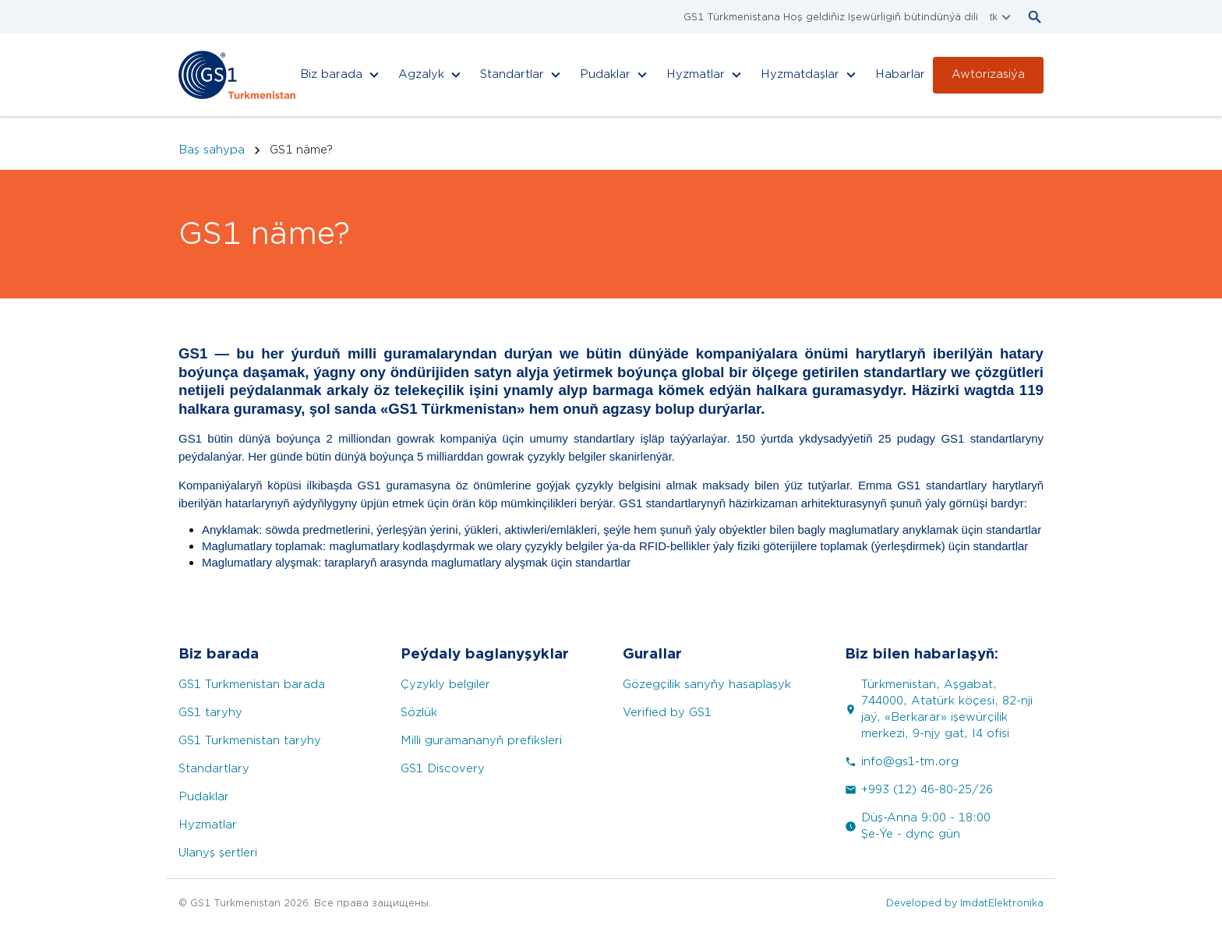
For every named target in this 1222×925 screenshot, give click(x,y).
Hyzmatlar (207, 824)
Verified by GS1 (667, 712)
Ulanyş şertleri (217, 853)
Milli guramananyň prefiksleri (481, 740)
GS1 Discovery (443, 768)
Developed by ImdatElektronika (965, 903)
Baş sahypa (211, 150)
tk (1002, 17)
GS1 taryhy (210, 712)
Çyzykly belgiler (445, 684)
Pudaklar (203, 796)
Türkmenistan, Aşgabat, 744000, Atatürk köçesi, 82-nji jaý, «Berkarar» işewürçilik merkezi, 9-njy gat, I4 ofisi (939, 709)
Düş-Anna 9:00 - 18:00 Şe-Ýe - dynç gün (918, 826)
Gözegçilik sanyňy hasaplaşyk (707, 684)
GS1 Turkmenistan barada (251, 684)
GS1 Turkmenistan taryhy (249, 740)
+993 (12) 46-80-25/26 (919, 789)
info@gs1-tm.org (902, 761)
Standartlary (213, 768)
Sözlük (419, 712)
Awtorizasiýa (988, 74)
